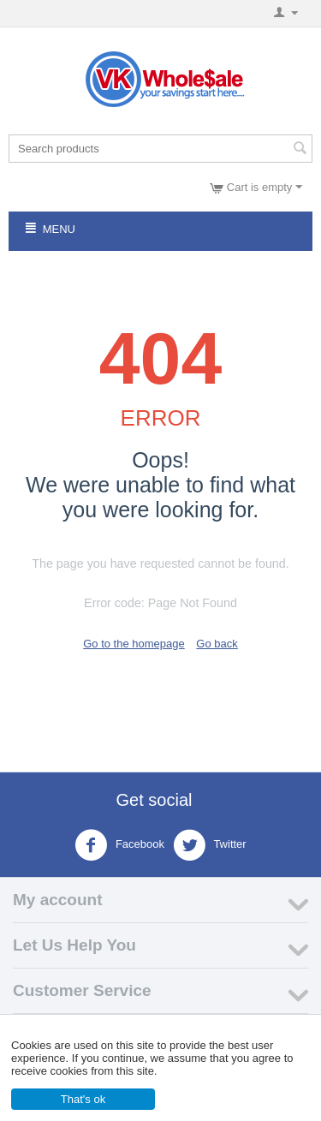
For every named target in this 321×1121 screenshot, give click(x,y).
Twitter (210, 845)
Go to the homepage (134, 643)
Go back (216, 643)
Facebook (119, 845)
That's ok (83, 1099)
